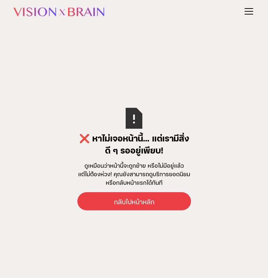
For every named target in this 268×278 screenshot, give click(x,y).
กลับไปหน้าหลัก (134, 201)
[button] (247, 11)
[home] (58, 11)
